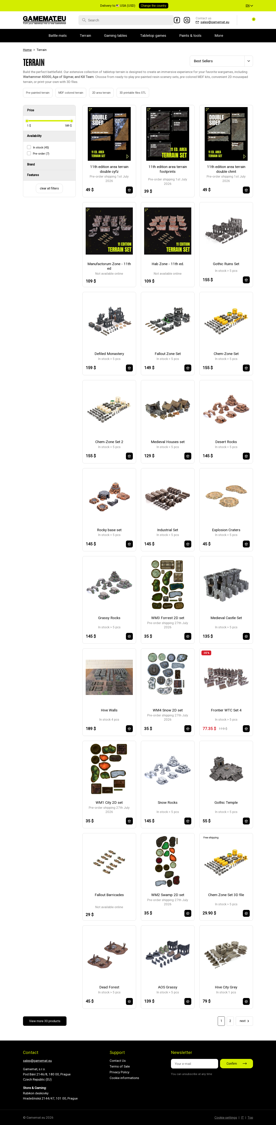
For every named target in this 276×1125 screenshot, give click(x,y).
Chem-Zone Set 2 (109, 442)
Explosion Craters (226, 530)
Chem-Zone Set (226, 354)
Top (250, 1117)
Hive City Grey (226, 987)
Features (33, 175)
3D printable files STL (128, 92)
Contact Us (118, 1061)
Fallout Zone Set (168, 354)
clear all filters (49, 188)
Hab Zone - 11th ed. (168, 264)
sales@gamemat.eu (37, 1061)
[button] (249, 5)
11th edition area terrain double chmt (226, 169)
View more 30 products (44, 1021)
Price (30, 110)
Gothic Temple (226, 802)
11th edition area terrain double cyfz (109, 169)
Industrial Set (167, 530)
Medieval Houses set (168, 442)
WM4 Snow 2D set (168, 710)
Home (27, 50)
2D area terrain (97, 92)
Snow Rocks (167, 802)
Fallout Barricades (109, 895)
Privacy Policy (119, 1072)
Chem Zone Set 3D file (226, 895)
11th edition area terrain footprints (168, 169)
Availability (34, 136)
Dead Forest (109, 987)
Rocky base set (109, 530)
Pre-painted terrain (33, 92)
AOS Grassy (167, 987)
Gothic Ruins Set (226, 264)
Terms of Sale (120, 1066)
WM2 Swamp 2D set (167, 895)
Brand (31, 164)
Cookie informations (124, 1078)
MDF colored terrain (66, 92)
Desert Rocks (226, 442)
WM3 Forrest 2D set (167, 618)
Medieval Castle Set (226, 618)
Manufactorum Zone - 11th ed (109, 266)
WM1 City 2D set (109, 802)
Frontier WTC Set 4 (226, 710)
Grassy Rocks (109, 618)
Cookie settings (225, 1117)
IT (242, 1117)
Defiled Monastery (109, 354)
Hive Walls (109, 710)
